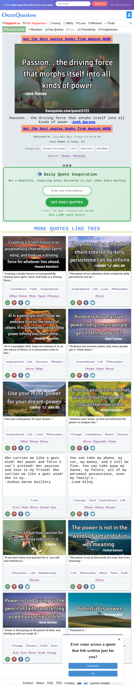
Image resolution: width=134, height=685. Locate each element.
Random (36, 29)
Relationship (48, 584)
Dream (34, 452)
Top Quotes (56, 29)
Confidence (18, 300)
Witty (69, 23)
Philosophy (120, 300)
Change (76, 446)
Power (66, 163)
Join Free (100, 3)
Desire (109, 446)
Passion (80, 163)
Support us (12, 23)
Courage (80, 511)
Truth (111, 23)
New (72, 29)
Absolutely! (93, 664)
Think (100, 380)
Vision (112, 452)
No (93, 672)
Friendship (88, 29)
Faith (33, 300)
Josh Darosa (83, 125)
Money (89, 518)
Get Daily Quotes (67, 211)
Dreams (122, 446)
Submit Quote (15, 29)
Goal (92, 511)
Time (25, 518)
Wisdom (96, 23)
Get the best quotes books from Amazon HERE (67, 40)
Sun (54, 518)
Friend (45, 518)
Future (23, 307)
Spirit (42, 307)
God (54, 657)
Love (82, 23)
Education (19, 584)
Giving (52, 664)
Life (73, 155)
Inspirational (54, 155)
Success (87, 155)
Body (33, 307)
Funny (56, 23)
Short (103, 584)
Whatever (53, 307)
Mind (14, 307)
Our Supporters (36, 23)
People (90, 380)
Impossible (100, 452)
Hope (40, 380)
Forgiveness (109, 29)
